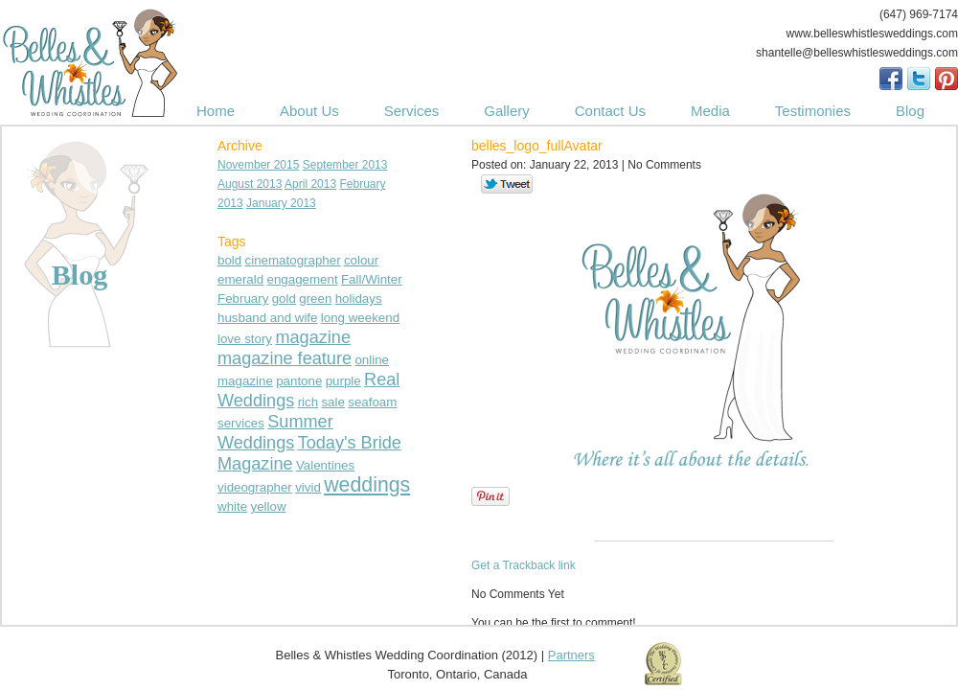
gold (284, 298)
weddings (367, 484)
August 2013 (249, 184)
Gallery (507, 111)
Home (215, 111)
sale (332, 402)
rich (308, 402)
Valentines (325, 465)
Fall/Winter (371, 279)
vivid (308, 487)
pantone (299, 381)
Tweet (507, 185)
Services (412, 111)
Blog (910, 111)
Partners (571, 655)
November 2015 (258, 165)
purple (343, 381)
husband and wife (267, 317)
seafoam (372, 402)
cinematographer (293, 260)
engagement (302, 279)
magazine (313, 337)
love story (244, 339)
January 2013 (281, 203)
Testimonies (813, 111)
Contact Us (610, 111)
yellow (267, 506)
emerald (240, 279)
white (232, 506)
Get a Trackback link (523, 565)
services (240, 423)
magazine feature (284, 358)
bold (229, 260)
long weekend (360, 317)
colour (361, 260)
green (315, 298)
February (242, 298)
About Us (309, 111)
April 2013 (310, 184)
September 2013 (345, 165)
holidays (358, 298)
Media (710, 111)
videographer (254, 487)
